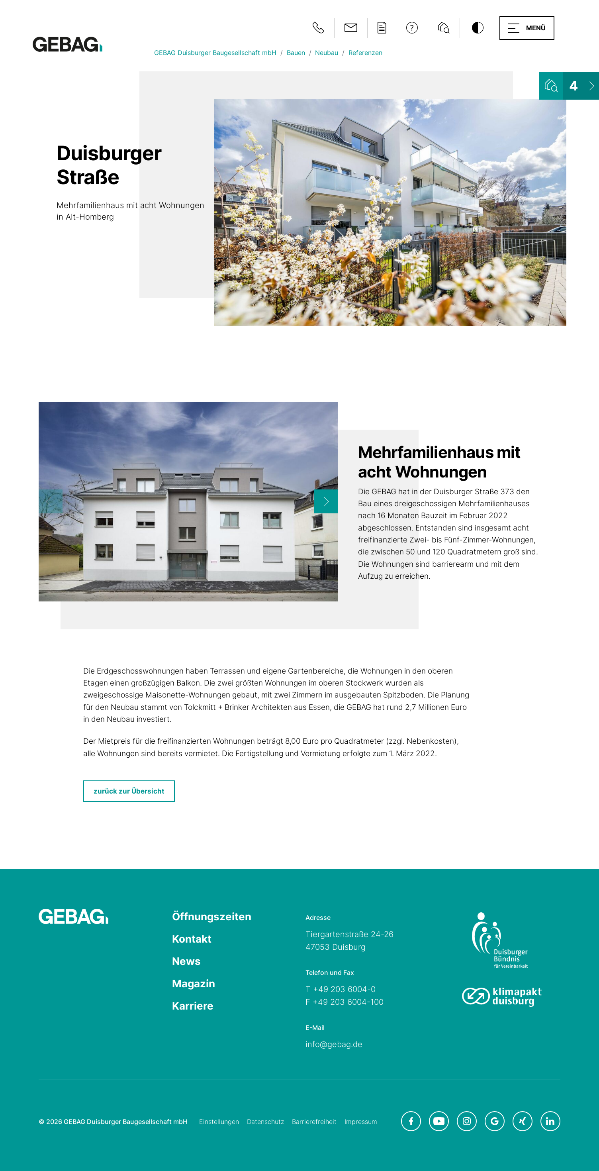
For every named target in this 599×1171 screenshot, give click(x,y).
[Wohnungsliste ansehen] (569, 86)
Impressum (361, 1122)
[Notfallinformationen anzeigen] (318, 28)
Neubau (326, 53)
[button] (526, 28)
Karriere (192, 1006)
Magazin (193, 983)
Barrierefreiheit (314, 1122)
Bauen (296, 53)
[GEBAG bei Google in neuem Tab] (494, 1121)
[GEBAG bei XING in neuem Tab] (522, 1121)
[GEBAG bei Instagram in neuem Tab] (467, 1121)
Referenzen (365, 53)
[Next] (326, 501)
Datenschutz (265, 1122)
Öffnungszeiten (211, 916)
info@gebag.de (333, 1044)
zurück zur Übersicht (129, 791)
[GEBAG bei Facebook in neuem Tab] (411, 1121)
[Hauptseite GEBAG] (67, 43)
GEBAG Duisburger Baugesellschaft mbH (215, 53)
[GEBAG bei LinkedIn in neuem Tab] (550, 1121)
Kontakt (191, 939)
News (186, 961)
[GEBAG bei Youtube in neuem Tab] (439, 1121)
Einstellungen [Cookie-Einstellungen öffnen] (219, 1122)
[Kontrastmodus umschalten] (477, 28)
